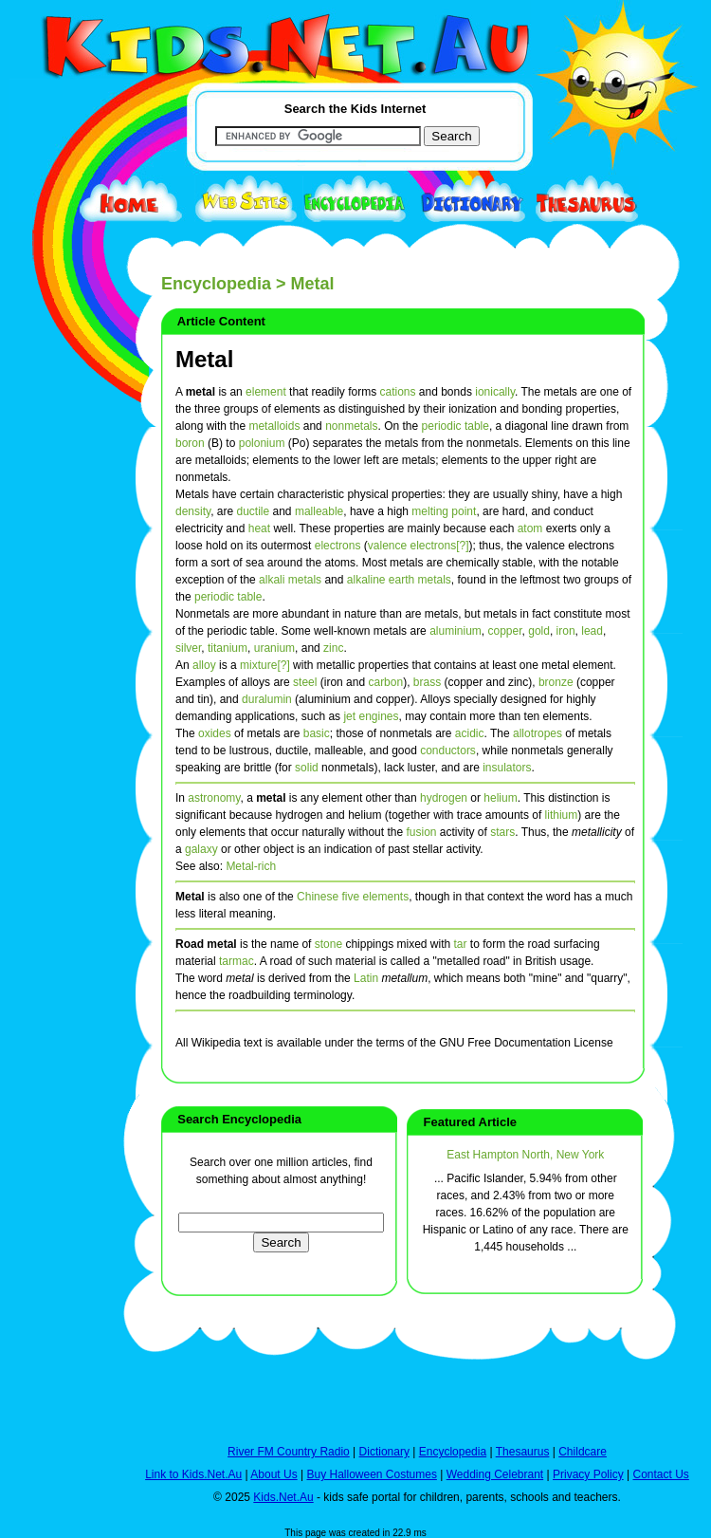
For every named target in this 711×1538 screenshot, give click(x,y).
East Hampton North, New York (525, 1154)
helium (500, 798)
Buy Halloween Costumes (371, 1474)
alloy (204, 665)
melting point (443, 511)
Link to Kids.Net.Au (193, 1474)
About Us (273, 1474)
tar (459, 944)
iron (565, 631)
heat (259, 528)
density (192, 511)
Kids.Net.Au (283, 1497)
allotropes (537, 733)
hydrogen (443, 798)
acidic (469, 733)
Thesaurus (523, 1451)
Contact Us (660, 1474)
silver (188, 648)
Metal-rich (251, 866)
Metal (204, 359)
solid (307, 767)
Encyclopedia (216, 283)
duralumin (267, 699)
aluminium (455, 631)
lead (592, 631)
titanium (227, 648)
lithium (561, 815)
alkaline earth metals (399, 579)
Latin (366, 978)
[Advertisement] (57, 694)
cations (397, 391)
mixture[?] (265, 665)
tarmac (236, 961)
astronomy (214, 798)
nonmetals (351, 426)
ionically (495, 391)
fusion (421, 832)
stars (502, 832)
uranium (274, 648)
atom (530, 528)
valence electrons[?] (418, 545)
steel (305, 682)
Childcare (582, 1451)
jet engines (370, 716)
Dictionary (384, 1451)
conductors (448, 750)
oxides (214, 733)
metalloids (274, 426)
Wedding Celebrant (495, 1474)
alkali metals (290, 579)
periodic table (455, 426)
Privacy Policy (588, 1474)
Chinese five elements (353, 896)
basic (316, 733)
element (266, 391)
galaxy (201, 849)
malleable (319, 511)
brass (427, 682)
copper (505, 631)
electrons (338, 545)
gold (539, 631)
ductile (253, 511)
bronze (556, 682)
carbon (385, 682)
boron (190, 443)
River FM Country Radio (289, 1451)
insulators (507, 767)
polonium (262, 443)
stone (328, 944)
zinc (333, 648)
